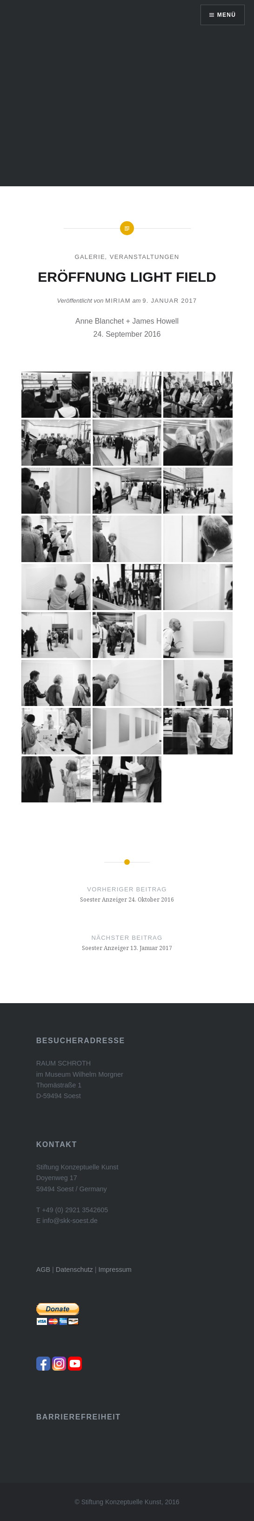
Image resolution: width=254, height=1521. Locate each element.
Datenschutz (74, 1269)
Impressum (115, 1269)
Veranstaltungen (145, 256)
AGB (43, 1269)
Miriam (118, 300)
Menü (226, 15)
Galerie (89, 256)
